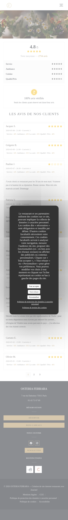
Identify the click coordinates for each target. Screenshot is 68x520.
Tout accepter (34, 286)
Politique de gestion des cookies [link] (34, 307)
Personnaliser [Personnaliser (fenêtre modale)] (34, 297)
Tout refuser (34, 292)
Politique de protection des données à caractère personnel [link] (35, 303)
